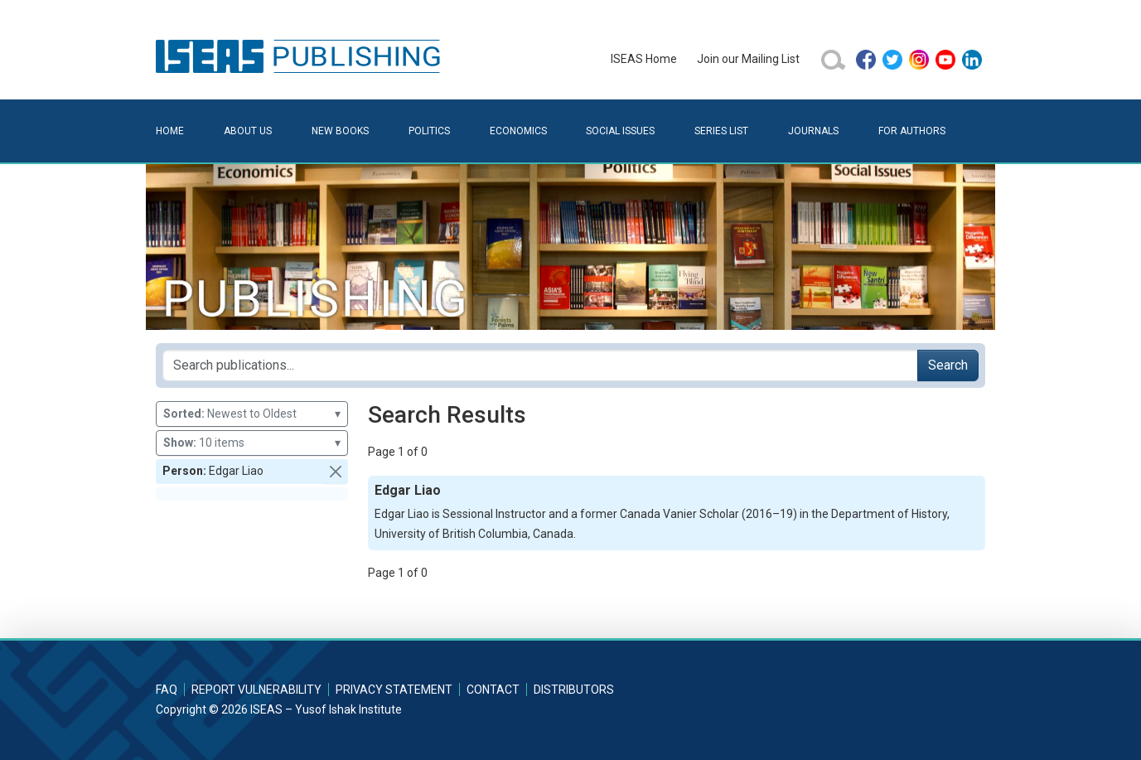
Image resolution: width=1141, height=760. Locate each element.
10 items (252, 443)
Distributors (574, 689)
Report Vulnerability (256, 689)
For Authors (911, 131)
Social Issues (620, 131)
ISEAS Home (644, 58)
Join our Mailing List (748, 58)
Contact (493, 689)
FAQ (166, 689)
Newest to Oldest (252, 414)
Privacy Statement (394, 689)
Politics (429, 131)
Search (948, 365)
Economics (518, 131)
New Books (340, 131)
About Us (248, 131)
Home (170, 131)
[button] (335, 471)
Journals (813, 131)
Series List (721, 131)
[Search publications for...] (540, 365)
